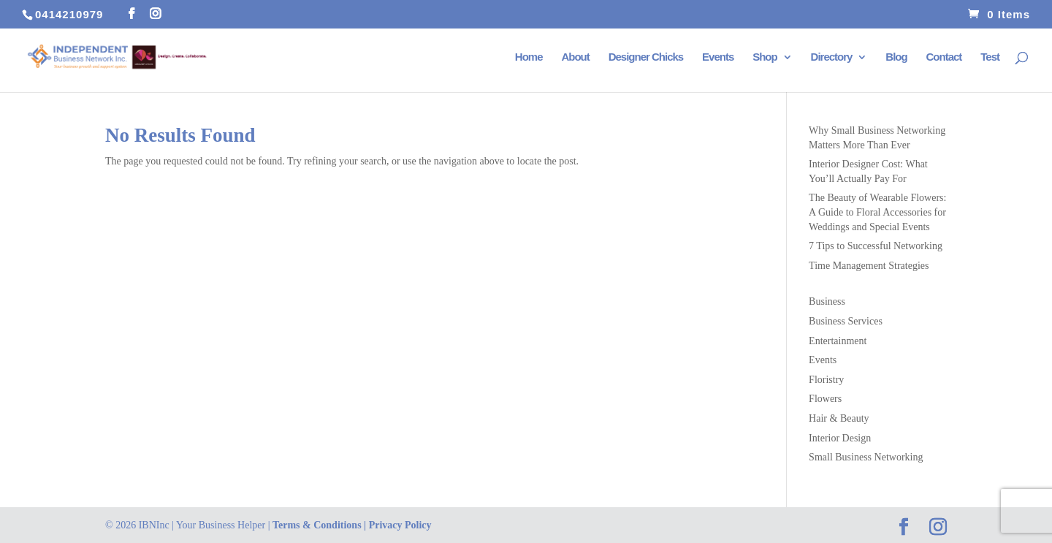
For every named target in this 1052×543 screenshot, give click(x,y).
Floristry (826, 379)
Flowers (825, 398)
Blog (896, 57)
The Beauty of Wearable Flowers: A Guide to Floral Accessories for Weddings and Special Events (877, 212)
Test (989, 57)
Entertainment (837, 340)
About (575, 57)
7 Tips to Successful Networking (875, 245)
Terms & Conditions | (320, 525)
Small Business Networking (866, 457)
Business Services (846, 321)
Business (827, 301)
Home (529, 57)
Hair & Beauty (839, 418)
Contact (944, 57)
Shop (764, 57)
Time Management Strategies (869, 265)
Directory (832, 57)
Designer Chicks (646, 57)
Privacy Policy (400, 525)
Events (717, 57)
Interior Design (840, 438)
